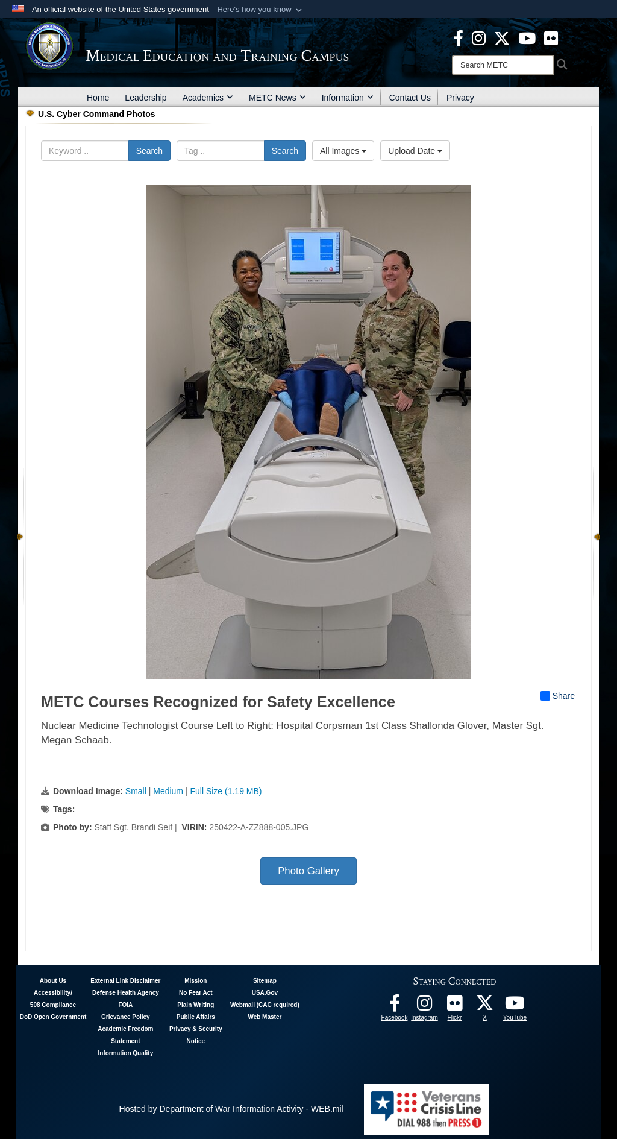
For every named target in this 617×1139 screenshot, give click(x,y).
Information (348, 98)
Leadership (145, 98)
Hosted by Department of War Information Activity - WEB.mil (231, 1109)
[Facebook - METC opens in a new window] (458, 37)
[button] (260, 10)
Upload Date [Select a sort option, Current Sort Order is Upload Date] (415, 151)
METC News (277, 98)
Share (557, 696)
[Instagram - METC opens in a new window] (479, 37)
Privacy (460, 98)
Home (98, 98)
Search (149, 151)
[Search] (503, 65)
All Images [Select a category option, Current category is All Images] (343, 151)
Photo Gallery (308, 871)
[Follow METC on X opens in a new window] (485, 1006)
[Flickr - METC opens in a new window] (551, 37)
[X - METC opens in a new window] (502, 37)
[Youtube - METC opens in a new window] (527, 37)
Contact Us (410, 98)
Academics (208, 98)
